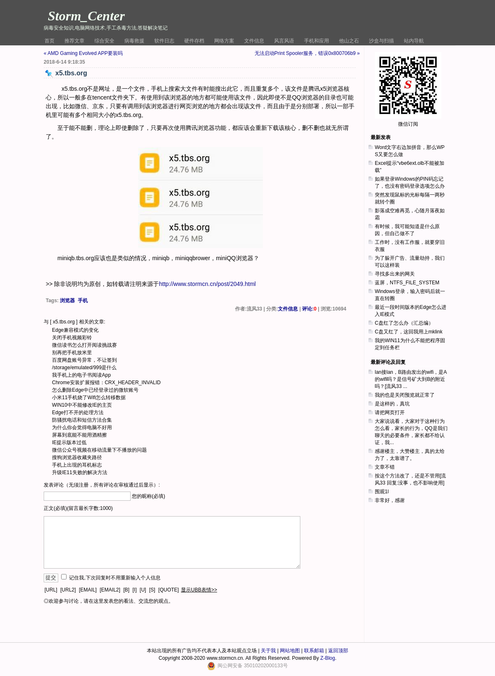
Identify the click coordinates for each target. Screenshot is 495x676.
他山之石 (349, 41)
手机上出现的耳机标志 (77, 465)
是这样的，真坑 (392, 404)
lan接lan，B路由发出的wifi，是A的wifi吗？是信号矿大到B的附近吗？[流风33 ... (411, 379)
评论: (309, 309)
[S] (152, 590)
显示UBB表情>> (199, 590)
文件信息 (254, 41)
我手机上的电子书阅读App (81, 375)
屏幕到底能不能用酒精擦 (79, 435)
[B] (126, 590)
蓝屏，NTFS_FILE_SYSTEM (407, 283)
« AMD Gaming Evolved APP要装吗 (83, 53)
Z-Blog (327, 658)
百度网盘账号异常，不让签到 (84, 360)
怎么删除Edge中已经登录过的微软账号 (95, 390)
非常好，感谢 (390, 500)
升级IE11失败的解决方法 (79, 472)
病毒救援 (134, 41)
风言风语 (284, 41)
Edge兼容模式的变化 (75, 330)
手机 (83, 300)
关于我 (268, 651)
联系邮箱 (314, 651)
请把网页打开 (390, 412)
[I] (134, 590)
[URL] (51, 590)
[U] (143, 590)
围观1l (382, 492)
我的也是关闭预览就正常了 (405, 395)
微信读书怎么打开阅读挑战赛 (84, 345)
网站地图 (290, 651)
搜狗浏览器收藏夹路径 (77, 457)
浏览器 (67, 300)
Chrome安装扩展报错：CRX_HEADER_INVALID (106, 382)
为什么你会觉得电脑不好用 (82, 427)
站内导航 (414, 41)
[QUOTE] (168, 590)
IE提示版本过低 (69, 442)
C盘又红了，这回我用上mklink (409, 332)
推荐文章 (74, 41)
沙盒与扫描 (381, 41)
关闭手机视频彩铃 (72, 337)
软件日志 (164, 41)
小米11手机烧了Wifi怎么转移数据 (89, 397)
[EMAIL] (88, 590)
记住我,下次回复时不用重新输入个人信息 (114, 578)
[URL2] (68, 590)
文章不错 (385, 467)
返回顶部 (338, 651)
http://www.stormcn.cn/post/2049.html (207, 284)
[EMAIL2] (110, 590)
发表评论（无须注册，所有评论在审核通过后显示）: (102, 485)
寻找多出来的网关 (395, 274)
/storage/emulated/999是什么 (84, 367)
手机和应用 (316, 41)
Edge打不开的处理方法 (78, 412)
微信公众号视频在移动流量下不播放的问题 (99, 450)
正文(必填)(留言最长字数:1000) (78, 508)
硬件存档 (194, 41)
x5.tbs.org (64, 322)
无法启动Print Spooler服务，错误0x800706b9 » (307, 53)
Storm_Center (86, 15)
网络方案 (224, 41)
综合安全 (104, 41)
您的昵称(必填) (148, 496)
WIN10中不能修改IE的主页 (82, 405)
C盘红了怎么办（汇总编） (404, 323)
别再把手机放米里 (72, 352)
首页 (49, 41)
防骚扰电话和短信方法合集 (82, 420)
